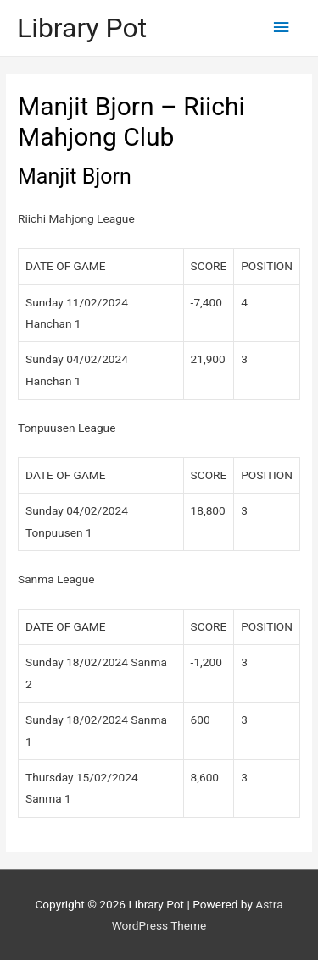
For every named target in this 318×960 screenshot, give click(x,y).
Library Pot (82, 28)
